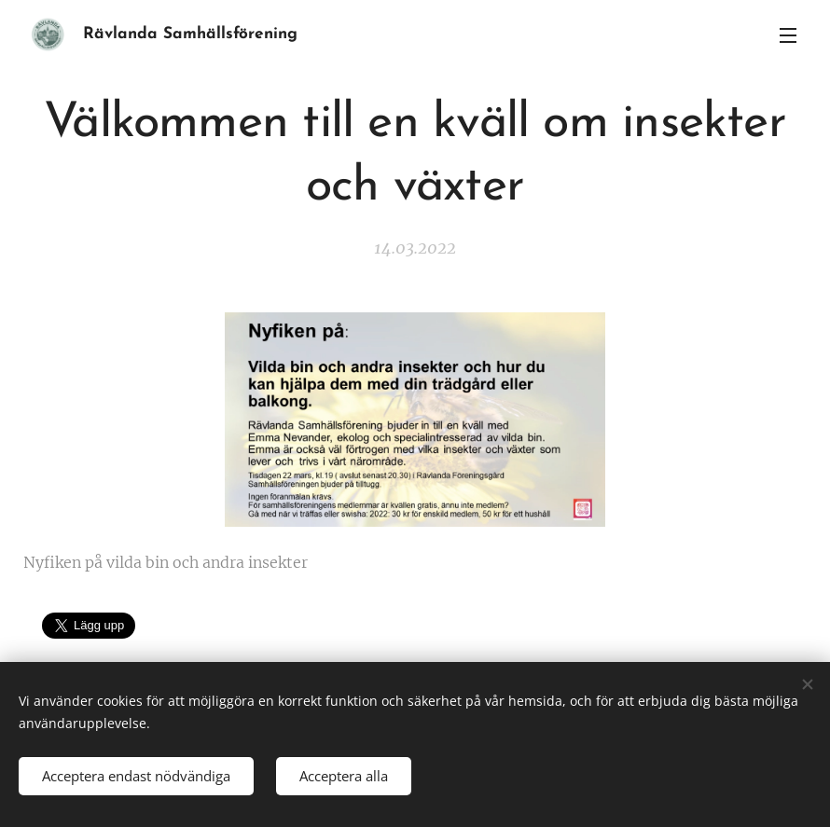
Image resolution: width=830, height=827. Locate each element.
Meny (788, 35)
